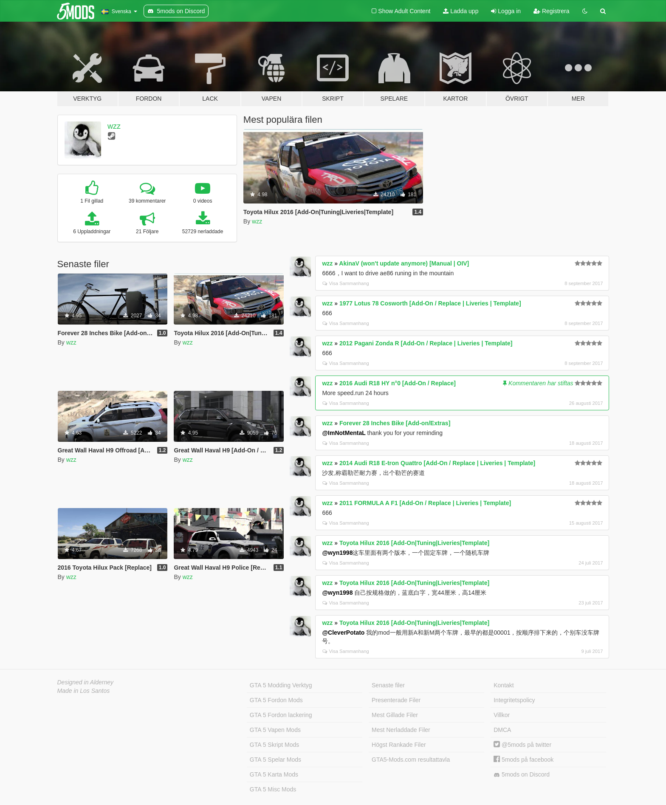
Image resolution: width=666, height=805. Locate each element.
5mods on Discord (522, 774)
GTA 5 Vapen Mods (275, 729)
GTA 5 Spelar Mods (275, 759)
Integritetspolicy (514, 700)
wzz (114, 126)
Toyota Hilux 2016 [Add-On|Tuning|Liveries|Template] (414, 542)
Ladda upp (460, 11)
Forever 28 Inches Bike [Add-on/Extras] (394, 423)
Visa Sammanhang (345, 283)
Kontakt (504, 685)
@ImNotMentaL (343, 432)
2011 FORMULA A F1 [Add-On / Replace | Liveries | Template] (425, 503)
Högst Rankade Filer (399, 744)
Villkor (502, 715)
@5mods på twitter (522, 745)
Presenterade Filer (396, 700)
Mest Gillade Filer (395, 715)
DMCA (502, 729)
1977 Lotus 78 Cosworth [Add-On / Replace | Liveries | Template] (430, 303)
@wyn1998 (337, 552)
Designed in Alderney (85, 682)
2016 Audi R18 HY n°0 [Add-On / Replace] (397, 383)
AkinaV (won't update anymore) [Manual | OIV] (404, 263)
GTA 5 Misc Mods (273, 789)
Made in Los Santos (83, 690)
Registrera (551, 11)
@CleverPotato (343, 632)
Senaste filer (388, 685)
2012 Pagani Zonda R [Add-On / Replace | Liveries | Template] (425, 343)
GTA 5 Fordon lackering (281, 715)
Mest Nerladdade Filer (401, 729)
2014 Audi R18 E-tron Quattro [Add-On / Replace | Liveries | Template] (437, 463)
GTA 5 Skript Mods (274, 744)
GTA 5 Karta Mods (274, 774)
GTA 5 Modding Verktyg (281, 685)
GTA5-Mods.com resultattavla (411, 759)
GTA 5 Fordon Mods (276, 700)
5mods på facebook (523, 759)
